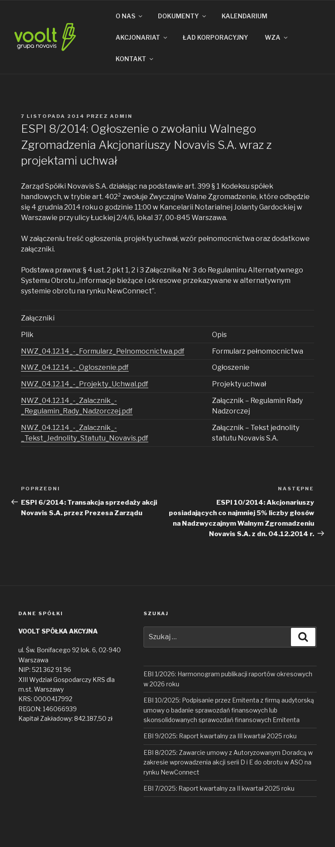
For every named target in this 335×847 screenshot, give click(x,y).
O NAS (130, 16)
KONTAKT (135, 58)
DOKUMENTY (182, 16)
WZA (277, 37)
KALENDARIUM (244, 16)
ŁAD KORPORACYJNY (215, 37)
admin (121, 116)
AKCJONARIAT (142, 37)
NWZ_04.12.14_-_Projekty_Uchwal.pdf (84, 384)
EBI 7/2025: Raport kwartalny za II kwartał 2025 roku (219, 788)
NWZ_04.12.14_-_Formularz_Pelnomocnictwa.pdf (103, 351)
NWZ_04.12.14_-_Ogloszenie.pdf (75, 367)
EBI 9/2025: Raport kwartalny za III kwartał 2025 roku (220, 736)
